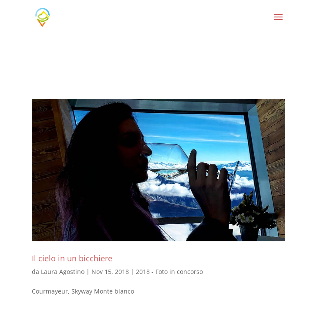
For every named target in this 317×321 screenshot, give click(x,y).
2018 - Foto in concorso (169, 271)
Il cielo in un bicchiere (72, 258)
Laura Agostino (62, 271)
